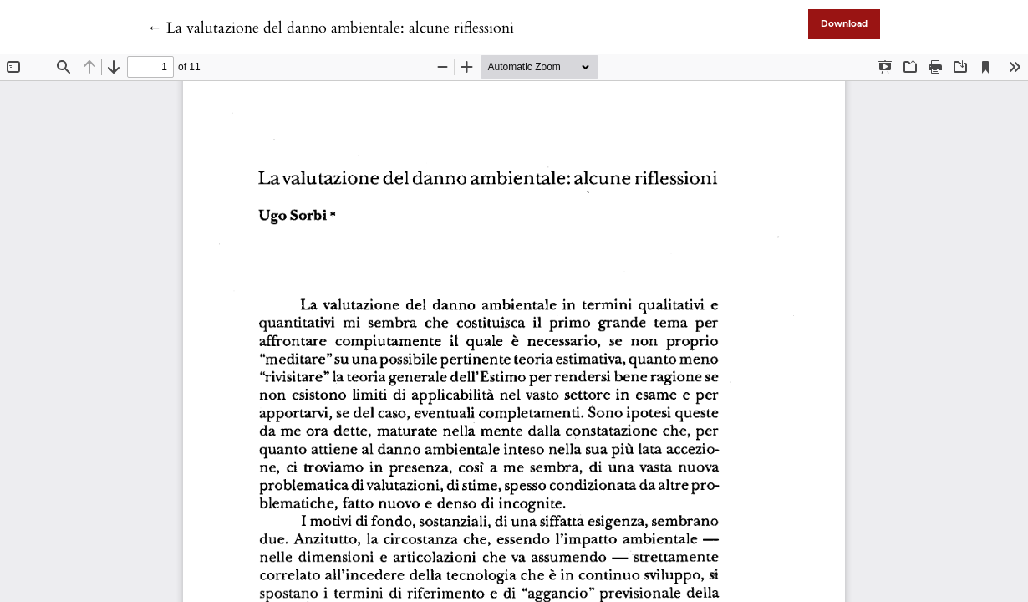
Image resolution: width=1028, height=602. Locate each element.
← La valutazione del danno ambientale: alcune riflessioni (330, 28)
